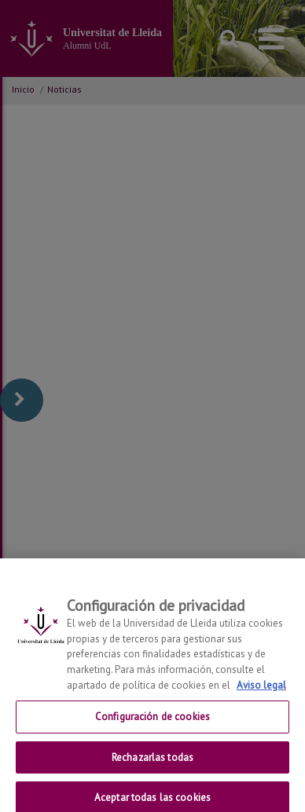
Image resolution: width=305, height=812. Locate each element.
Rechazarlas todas (152, 765)
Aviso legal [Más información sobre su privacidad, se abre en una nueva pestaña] (261, 692)
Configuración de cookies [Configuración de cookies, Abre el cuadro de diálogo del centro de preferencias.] (152, 724)
